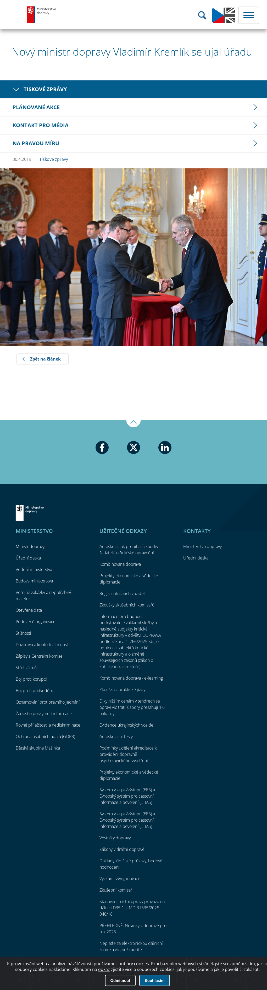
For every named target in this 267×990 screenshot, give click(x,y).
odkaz (104, 969)
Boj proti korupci (31, 679)
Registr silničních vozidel (122, 593)
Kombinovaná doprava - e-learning (131, 678)
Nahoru (133, 423)
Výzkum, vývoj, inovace (119, 878)
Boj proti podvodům (34, 690)
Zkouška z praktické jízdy (122, 689)
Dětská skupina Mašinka (38, 748)
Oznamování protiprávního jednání (48, 702)
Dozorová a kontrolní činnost (42, 644)
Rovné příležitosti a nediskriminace (48, 725)
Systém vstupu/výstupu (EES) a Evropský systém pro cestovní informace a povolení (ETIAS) (127, 796)
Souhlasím (155, 980)
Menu (248, 15)
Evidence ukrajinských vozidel (126, 725)
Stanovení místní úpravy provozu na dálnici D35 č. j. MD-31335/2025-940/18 (132, 908)
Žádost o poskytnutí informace (44, 713)
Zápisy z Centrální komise (39, 656)
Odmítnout (120, 980)
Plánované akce (36, 107)
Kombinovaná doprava (120, 564)
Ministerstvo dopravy (41, 14)
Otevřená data (29, 610)
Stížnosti (23, 633)
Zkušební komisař (115, 890)
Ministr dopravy (30, 546)
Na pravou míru (36, 143)
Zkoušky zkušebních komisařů (126, 605)
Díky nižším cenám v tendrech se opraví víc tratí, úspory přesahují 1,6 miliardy (132, 707)
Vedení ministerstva (34, 569)
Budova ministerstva (34, 581)
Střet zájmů (26, 667)
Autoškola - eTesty (116, 736)
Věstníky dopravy (115, 838)
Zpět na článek (45, 359)
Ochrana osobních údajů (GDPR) (45, 736)
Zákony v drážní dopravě (121, 849)
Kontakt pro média (41, 125)
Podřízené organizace (35, 621)
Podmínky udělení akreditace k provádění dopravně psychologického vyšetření (128, 754)
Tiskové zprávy (45, 89)
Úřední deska (28, 558)
